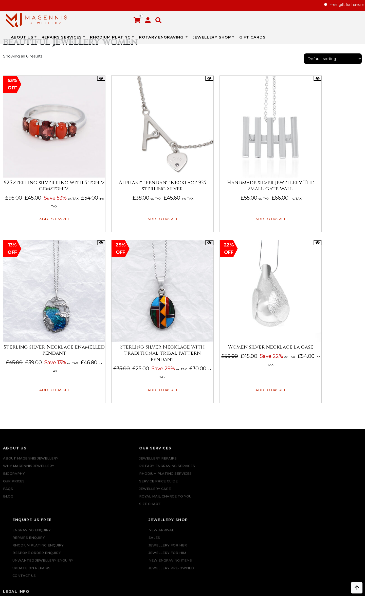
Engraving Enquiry (185, 432)
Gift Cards (299, 20)
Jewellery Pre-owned (260, 470)
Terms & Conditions (324, 454)
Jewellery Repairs (94, 432)
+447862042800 (47, 563)
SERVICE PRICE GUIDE (94, 454)
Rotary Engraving (214, 17)
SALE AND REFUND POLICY (328, 462)
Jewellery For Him (257, 454)
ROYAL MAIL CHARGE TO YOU (101, 470)
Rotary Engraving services (103, 439)
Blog (8, 470)
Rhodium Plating (163, 17)
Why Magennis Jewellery (28, 439)
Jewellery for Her (257, 447)
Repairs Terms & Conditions (332, 432)
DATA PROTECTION (321, 477)
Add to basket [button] (44, 206)
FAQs (8, 462)
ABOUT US (74, 17)
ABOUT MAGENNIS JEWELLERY (30, 432)
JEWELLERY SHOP (264, 17)
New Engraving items (259, 462)
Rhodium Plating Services (101, 447)
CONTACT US (177, 500)
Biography (14, 447)
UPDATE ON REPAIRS (185, 492)
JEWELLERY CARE (91, 462)
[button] (359, 21)
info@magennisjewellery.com (48, 555)
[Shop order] (333, 64)
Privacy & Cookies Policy (329, 470)
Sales (243, 439)
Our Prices (14, 454)
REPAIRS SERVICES (114, 17)
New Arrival (250, 432)
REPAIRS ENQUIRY (182, 439)
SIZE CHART (86, 477)
